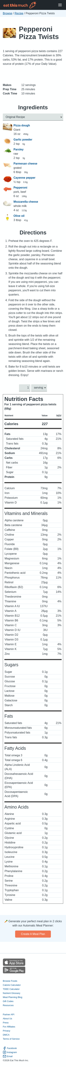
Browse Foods (10, 981)
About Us (7, 1018)
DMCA (6, 1035)
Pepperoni (20, 187)
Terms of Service (11, 1039)
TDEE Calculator (11, 989)
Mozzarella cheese (26, 201)
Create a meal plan (33, 933)
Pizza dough (22, 125)
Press (6, 1022)
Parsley (19, 149)
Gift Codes (8, 1001)
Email (7, 1056)
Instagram (10, 1052)
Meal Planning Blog (12, 997)
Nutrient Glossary (11, 993)
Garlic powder (23, 139)
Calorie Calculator (12, 985)
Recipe (19, 13)
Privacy (6, 1031)
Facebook (10, 1048)
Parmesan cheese (25, 163)
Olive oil (19, 215)
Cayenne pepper (24, 177)
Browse (7, 13)
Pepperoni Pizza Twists (39, 32)
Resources (8, 1005)
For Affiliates (9, 1027)
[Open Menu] (60, 5)
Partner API (8, 1014)
